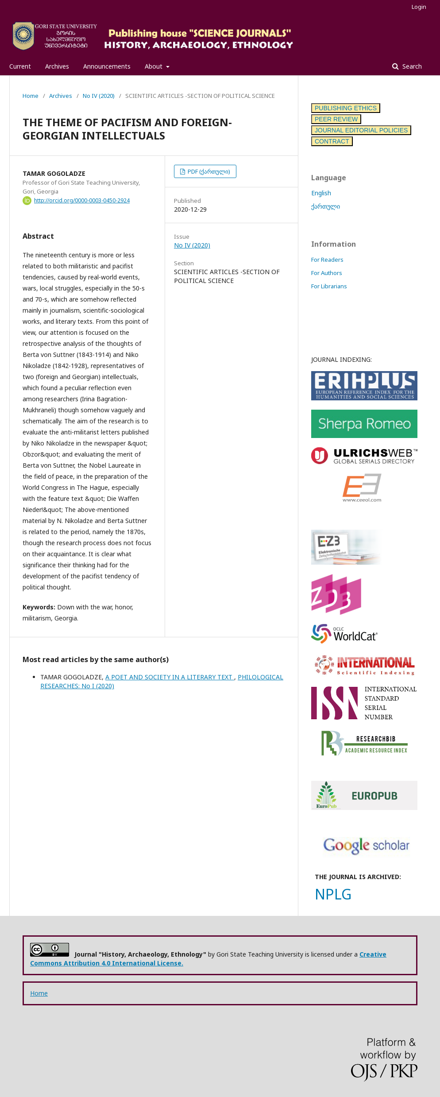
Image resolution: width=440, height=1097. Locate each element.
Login (419, 7)
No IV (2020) (99, 96)
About (154, 66)
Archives (57, 66)
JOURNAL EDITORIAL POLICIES (361, 130)
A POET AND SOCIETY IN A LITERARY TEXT (169, 677)
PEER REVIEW (336, 119)
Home (31, 96)
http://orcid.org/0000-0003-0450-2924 (82, 200)
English (321, 193)
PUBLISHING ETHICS (346, 108)
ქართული (325, 206)
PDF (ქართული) (208, 171)
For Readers (327, 260)
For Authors (326, 273)
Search (411, 66)
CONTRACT (332, 141)
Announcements (107, 66)
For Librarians (329, 286)
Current (20, 66)
